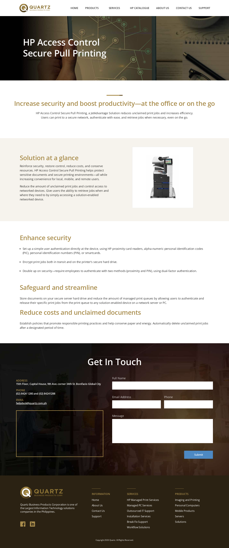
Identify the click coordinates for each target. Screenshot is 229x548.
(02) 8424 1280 (24, 393)
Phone (168, 397)
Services (114, 8)
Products (92, 8)
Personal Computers (187, 505)
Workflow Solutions (138, 527)
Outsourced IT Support (140, 511)
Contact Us (184, 8)
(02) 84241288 (47, 393)
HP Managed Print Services (143, 500)
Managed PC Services (139, 505)
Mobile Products (185, 511)
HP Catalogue (139, 8)
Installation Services (139, 516)
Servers (179, 516)
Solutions (180, 522)
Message (118, 416)
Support (204, 8)
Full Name (119, 378)
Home (74, 8)
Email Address (121, 397)
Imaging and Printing (187, 500)
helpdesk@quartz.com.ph (31, 403)
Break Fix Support (137, 522)
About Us (162, 8)
